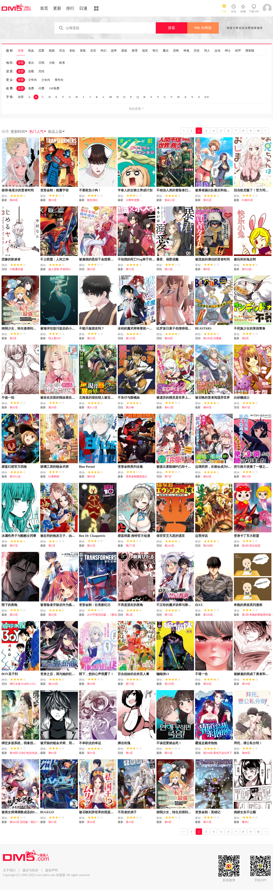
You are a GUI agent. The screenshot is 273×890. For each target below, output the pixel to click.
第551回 (246, 269)
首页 (44, 8)
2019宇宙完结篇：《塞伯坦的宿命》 (108, 614)
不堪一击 (201, 674)
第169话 (208, 614)
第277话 (130, 545)
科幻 (103, 50)
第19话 (91, 683)
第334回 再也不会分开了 (217, 752)
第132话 (130, 338)
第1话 (51, 545)
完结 (41, 71)
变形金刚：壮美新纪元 (95, 605)
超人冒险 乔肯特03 (59, 269)
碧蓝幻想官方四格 (14, 466)
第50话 (207, 683)
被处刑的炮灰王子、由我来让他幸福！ (67, 536)
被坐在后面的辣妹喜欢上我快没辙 (64, 397)
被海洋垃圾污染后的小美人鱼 (60, 328)
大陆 (52, 62)
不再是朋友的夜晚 (130, 605)
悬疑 (124, 50)
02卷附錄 (53, 476)
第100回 (208, 545)
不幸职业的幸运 (90, 743)
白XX (199, 605)
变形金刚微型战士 (136, 476)
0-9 (206, 97)
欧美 (62, 62)
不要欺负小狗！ (90, 190)
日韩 (41, 62)
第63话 (52, 752)
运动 (217, 50)
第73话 (130, 683)
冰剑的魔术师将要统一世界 (137, 328)
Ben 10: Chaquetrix (92, 536)
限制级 (250, 50)
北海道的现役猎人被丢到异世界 (101, 397)
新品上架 (56, 131)
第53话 (14, 614)
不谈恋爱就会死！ (169, 743)
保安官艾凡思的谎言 (170, 536)
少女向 (45, 79)
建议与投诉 (30, 870)
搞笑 (145, 50)
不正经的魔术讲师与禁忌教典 (176, 605)
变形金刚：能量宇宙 (54, 190)
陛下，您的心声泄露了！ (96, 674)
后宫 (93, 50)
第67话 (14, 545)
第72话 (130, 269)
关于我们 (9, 870)
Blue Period (87, 466)
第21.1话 (92, 407)
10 (258, 130)
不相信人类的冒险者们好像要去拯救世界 (184, 190)
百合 (62, 50)
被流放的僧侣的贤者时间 (212, 259)
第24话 (52, 407)
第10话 (91, 269)
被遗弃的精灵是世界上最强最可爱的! (182, 397)
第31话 (91, 545)
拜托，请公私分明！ (248, 743)
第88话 (246, 752)
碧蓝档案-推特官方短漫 (134, 536)
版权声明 (51, 870)
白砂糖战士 (242, 397)
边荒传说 (201, 536)
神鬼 (186, 50)
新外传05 (92, 200)
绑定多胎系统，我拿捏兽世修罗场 (25, 743)
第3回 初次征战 (251, 545)
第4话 (13, 338)
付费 (41, 88)
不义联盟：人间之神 (54, 259)
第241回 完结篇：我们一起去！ (28, 822)
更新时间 (19, 131)
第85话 (91, 476)
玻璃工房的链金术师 (54, 466)
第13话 (169, 269)
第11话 (169, 752)
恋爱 (41, 50)
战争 (114, 50)
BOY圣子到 (10, 674)
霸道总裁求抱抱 (206, 743)
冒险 (83, 50)
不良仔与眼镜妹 (129, 397)
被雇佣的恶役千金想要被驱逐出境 (102, 259)
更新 (57, 8)
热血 (31, 50)
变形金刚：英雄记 (207, 812)
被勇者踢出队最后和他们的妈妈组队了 (222, 190)
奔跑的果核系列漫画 (248, 605)
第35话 (207, 200)
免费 (31, 88)
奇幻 (155, 50)
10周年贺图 (132, 200)
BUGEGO (47, 812)
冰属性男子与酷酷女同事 (19, 536)
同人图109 (54, 338)
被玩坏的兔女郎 (245, 259)
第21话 (91, 338)
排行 (70, 8)
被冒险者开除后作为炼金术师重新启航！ (68, 605)
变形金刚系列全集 (130, 466)
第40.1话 (170, 200)
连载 (31, 71)
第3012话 (15, 476)
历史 (197, 50)
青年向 (59, 79)
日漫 (83, 8)
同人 (207, 50)
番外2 (245, 822)
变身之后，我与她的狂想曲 (59, 674)
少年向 (32, 79)
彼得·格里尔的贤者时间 (18, 190)
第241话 (169, 545)
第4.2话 (169, 407)
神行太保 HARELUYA (23, 683)
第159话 (169, 683)
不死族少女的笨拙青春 (249, 328)
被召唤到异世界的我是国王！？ (101, 812)
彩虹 (72, 50)
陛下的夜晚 (9, 605)
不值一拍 (8, 397)
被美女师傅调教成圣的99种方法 (24, 812)
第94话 (207, 476)
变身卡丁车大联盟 (246, 536)
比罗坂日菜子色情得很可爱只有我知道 (183, 328)
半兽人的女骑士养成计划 (135, 190)
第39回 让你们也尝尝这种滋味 (27, 752)
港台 (31, 62)
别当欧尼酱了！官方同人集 (253, 190)
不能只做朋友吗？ (91, 328)
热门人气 (37, 131)
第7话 (168, 476)
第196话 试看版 (212, 338)
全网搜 (203, 28)
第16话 (91, 822)
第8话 (206, 269)
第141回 (53, 683)
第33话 (52, 200)
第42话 (14, 407)
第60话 (207, 407)
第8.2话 (246, 476)
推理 (135, 50)
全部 (21, 50)
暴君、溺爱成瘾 (167, 259)
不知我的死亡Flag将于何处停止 (139, 259)
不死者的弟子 (127, 812)
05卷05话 (247, 200)
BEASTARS (203, 328)
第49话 (14, 200)
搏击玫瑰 (124, 743)
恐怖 (176, 50)
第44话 (169, 338)
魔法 (166, 50)
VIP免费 (54, 88)
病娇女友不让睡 (245, 812)
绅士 (228, 50)
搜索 (171, 28)
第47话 (246, 407)
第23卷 (130, 407)
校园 (52, 50)
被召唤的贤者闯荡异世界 (212, 397)
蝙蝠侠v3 (162, 674)
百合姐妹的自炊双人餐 (133, 674)
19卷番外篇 (16, 269)
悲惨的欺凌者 (11, 259)
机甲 (238, 50)
